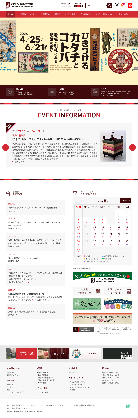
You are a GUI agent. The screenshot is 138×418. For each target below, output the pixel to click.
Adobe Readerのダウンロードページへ (109, 333)
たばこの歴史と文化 (77, 382)
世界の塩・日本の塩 (77, 385)
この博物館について (26, 14)
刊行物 (72, 390)
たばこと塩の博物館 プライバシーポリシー (21, 405)
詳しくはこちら (24, 300)
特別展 (57, 14)
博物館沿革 (11, 372)
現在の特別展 (43, 372)
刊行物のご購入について (110, 375)
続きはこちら (20, 162)
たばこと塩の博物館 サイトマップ (18, 408)
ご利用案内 (45, 14)
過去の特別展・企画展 (46, 380)
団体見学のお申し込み (110, 372)
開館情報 (10, 385)
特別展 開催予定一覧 (84, 291)
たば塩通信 (85, 14)
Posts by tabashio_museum (81, 268)
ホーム (10, 14)
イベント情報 (70, 14)
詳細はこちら (14, 228)
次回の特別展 (43, 375)
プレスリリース (107, 380)
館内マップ (11, 390)
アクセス (10, 387)
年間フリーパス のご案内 (115, 291)
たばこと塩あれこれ (104, 14)
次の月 (125, 201)
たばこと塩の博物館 (19, 5)
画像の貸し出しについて (110, 378)
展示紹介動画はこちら (17, 282)
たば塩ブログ (75, 372)
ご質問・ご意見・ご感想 (110, 383)
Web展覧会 (42, 383)
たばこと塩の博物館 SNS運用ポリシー (83, 405)
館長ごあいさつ (12, 375)
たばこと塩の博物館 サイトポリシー (53, 405)
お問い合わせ (124, 14)
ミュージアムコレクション (79, 387)
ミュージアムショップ (15, 392)
